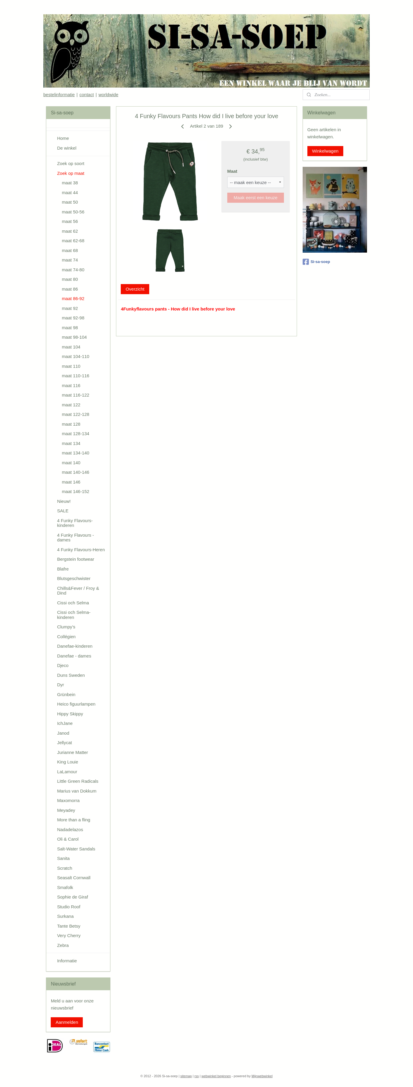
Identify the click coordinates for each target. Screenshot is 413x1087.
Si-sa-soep (316, 261)
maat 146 (71, 481)
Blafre (63, 568)
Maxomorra (68, 800)
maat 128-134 (75, 433)
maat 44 (70, 192)
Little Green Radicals (77, 781)
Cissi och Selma (73, 602)
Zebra (63, 945)
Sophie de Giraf (72, 896)
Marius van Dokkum (76, 790)
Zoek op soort (70, 163)
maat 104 (71, 346)
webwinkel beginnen (216, 1076)
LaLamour (67, 771)
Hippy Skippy (70, 713)
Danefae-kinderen (74, 646)
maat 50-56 (73, 211)
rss (196, 1076)
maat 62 (70, 231)
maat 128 (71, 424)
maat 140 (71, 462)
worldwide (108, 94)
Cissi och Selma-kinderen (73, 615)
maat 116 (71, 385)
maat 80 (70, 279)
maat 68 (70, 250)
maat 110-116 (75, 375)
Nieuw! (64, 501)
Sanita (63, 858)
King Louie (67, 761)
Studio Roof (68, 906)
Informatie (67, 960)
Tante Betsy (68, 925)
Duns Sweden (71, 675)
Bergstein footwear (75, 559)
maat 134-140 (75, 452)
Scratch (64, 868)
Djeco (62, 665)
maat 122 (71, 404)
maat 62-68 (73, 240)
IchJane (65, 723)
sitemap (186, 1076)
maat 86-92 (73, 298)
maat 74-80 (73, 269)
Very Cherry (68, 935)
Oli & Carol (68, 839)
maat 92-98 (73, 317)
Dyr (60, 684)
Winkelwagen (325, 150)
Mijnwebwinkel (262, 1076)
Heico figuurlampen (76, 703)
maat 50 (70, 202)
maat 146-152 (75, 491)
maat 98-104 (74, 337)
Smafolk (65, 887)
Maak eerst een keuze (255, 197)
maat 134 (71, 443)
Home (63, 138)
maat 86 (70, 288)
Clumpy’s (66, 626)
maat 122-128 (75, 414)
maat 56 (70, 221)
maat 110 (71, 366)
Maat (232, 171)
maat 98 (70, 327)
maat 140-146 (75, 472)
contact (87, 94)
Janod (63, 733)
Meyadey (66, 810)
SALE (62, 510)
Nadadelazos (70, 829)
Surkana (65, 916)
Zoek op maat (70, 173)
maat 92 (70, 308)
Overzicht (135, 288)
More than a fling (73, 819)
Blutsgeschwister (73, 578)
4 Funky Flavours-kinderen (75, 523)
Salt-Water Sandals (76, 848)
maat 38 (70, 182)
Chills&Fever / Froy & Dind (78, 591)
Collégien (66, 636)
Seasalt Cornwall (73, 877)
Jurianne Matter (72, 752)
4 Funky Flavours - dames (75, 538)
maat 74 (70, 259)
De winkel (66, 147)
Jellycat (64, 742)
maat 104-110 (75, 356)
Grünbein (66, 694)
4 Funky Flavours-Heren (81, 549)
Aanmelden (66, 1022)
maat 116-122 (75, 394)
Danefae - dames (74, 655)
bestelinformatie (59, 94)
